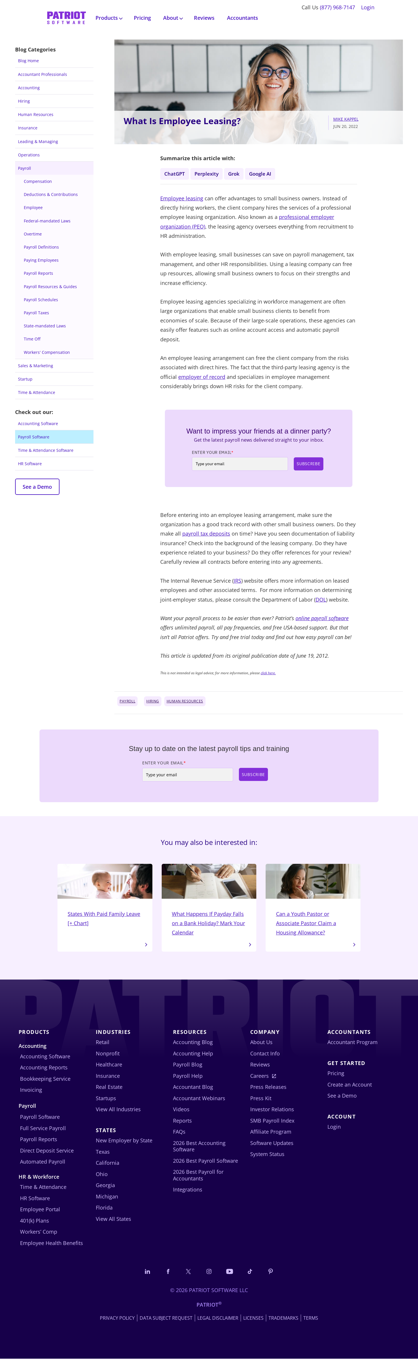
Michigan (107, 1198)
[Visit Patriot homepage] (66, 17)
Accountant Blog (193, 1088)
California (107, 1164)
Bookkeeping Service (45, 1080)
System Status (267, 1156)
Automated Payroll (42, 1163)
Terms (310, 1320)
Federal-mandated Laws (47, 221)
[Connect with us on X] (188, 1273)
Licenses (253, 1320)
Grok (236, 173)
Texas (103, 1153)
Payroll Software (33, 437)
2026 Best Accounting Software (199, 1148)
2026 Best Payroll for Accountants (198, 1177)
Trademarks (283, 1320)
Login (367, 7)
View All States (113, 1220)
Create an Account (349, 1086)
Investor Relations (272, 1111)
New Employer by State (124, 1142)
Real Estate (109, 1088)
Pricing (142, 17)
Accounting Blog (193, 1044)
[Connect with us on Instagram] (209, 1273)
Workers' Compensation (47, 352)
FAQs (179, 1133)
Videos (181, 1111)
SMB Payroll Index (272, 1122)
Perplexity (207, 173)
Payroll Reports (38, 273)
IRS (237, 581)
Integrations (187, 1191)
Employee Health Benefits (51, 1244)
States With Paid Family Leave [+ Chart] (104, 896)
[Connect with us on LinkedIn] (145, 1273)
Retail (102, 1044)
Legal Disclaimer (217, 1320)
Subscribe (308, 464)
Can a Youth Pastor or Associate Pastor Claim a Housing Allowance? (313, 901)
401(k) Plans (34, 1222)
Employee (33, 207)
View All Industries (118, 1111)
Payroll (24, 168)
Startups (106, 1099)
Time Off (32, 339)
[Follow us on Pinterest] (272, 1273)
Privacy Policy (117, 1320)
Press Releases (268, 1088)
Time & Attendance (36, 392)
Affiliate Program (270, 1133)
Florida (104, 1209)
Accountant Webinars (199, 1099)
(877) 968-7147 (337, 7)
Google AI (264, 173)
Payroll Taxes (36, 312)
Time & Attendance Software (45, 450)
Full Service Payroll (43, 1129)
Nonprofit (108, 1055)
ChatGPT (174, 173)
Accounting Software (38, 423)
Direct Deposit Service (47, 1152)
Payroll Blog (187, 1066)
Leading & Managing (38, 141)
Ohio (102, 1175)
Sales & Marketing (35, 365)
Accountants (242, 17)
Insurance (27, 128)
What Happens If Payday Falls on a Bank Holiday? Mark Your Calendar (209, 901)
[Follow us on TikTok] (251, 1273)
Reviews (204, 17)
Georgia (105, 1187)
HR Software (30, 463)
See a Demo (37, 486)
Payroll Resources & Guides (50, 286)
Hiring (24, 101)
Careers (259, 1077)
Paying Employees (41, 260)
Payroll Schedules (41, 299)
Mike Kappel (345, 119)
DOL (321, 600)
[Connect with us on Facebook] (166, 1273)
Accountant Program (352, 1044)
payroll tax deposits (206, 534)
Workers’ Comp (38, 1233)
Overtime (33, 234)
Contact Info (265, 1055)
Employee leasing (181, 198)
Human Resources (35, 114)
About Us (261, 1044)
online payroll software (322, 618)
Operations (29, 155)
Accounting (29, 87)
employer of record (201, 377)
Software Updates (271, 1144)
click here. (268, 673)
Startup (25, 379)
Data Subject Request (166, 1320)
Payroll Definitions (41, 247)
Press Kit (260, 1099)
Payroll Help (188, 1077)
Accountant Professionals (42, 74)
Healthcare (109, 1066)
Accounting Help (193, 1055)
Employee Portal (40, 1211)
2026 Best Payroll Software (205, 1162)
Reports (182, 1122)
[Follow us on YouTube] (230, 1273)
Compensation (38, 181)
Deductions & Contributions (51, 194)
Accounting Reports (44, 1069)
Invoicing (31, 1091)
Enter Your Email (212, 452)
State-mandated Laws (45, 326)
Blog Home (28, 60)
